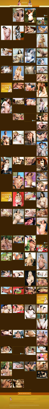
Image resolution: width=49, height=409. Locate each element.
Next (30, 389)
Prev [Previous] (18, 389)
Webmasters (18, 402)
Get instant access (25, 393)
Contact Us (21, 402)
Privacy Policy (10, 403)
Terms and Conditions (11, 402)
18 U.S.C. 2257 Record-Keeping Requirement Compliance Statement (28, 402)
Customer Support (15, 402)
